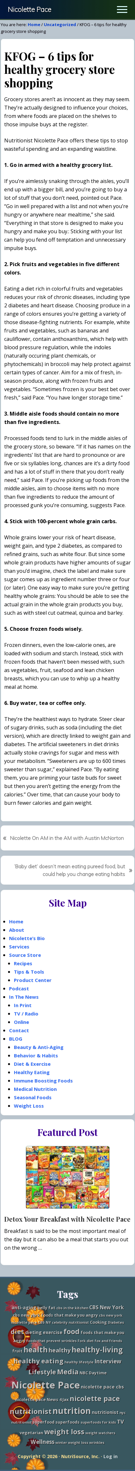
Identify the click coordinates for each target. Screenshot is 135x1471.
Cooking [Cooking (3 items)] (98, 1322)
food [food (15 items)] (71, 1331)
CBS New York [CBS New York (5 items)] (106, 1307)
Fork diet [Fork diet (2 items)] (86, 1341)
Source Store (25, 955)
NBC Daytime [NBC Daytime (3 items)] (93, 1373)
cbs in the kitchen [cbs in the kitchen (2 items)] (72, 1308)
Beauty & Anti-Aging (38, 1047)
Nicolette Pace (29, 9)
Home (16, 921)
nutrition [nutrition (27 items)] (72, 1411)
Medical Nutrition (35, 1089)
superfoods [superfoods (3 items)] (67, 1422)
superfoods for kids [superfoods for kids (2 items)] (98, 1422)
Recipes (23, 963)
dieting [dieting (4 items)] (33, 1332)
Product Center (33, 980)
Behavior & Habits (36, 1055)
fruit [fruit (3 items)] (17, 1351)
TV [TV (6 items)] (120, 1421)
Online (21, 1022)
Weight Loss (29, 1105)
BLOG (15, 1038)
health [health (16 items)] (36, 1350)
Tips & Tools (29, 971)
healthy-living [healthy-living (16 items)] (97, 1350)
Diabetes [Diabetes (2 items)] (116, 1322)
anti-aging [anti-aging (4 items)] (24, 1307)
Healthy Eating (32, 1072)
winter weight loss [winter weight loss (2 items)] (71, 1442)
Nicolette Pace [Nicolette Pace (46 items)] (45, 1385)
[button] (122, 9)
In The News (24, 997)
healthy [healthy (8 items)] (60, 1350)
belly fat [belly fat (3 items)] (46, 1308)
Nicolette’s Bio (27, 938)
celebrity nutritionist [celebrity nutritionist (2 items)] (70, 1322)
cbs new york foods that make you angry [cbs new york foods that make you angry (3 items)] (55, 1315)
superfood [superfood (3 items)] (43, 1422)
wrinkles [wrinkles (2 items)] (96, 1442)
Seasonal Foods (33, 1097)
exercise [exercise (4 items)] (53, 1332)
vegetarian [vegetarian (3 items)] (31, 1433)
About (16, 930)
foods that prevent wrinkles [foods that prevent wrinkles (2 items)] (51, 1341)
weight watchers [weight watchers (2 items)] (100, 1433)
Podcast (19, 988)
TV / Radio (26, 1013)
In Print (23, 1005)
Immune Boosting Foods (43, 1080)
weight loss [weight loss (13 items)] (64, 1431)
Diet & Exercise (32, 1064)
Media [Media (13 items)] (68, 1371)
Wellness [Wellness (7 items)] (42, 1442)
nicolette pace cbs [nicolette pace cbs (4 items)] (102, 1387)
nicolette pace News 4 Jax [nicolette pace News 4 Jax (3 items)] (42, 1399)
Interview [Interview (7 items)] (107, 1361)
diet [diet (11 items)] (17, 1331)
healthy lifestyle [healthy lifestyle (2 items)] (78, 1362)
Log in (110, 1456)
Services (19, 946)
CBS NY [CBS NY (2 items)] (44, 1322)
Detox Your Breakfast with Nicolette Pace (67, 1219)
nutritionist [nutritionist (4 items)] (105, 1412)
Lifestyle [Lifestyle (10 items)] (42, 1372)
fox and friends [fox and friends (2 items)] (108, 1341)
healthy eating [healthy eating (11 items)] (38, 1361)
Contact (19, 1030)
